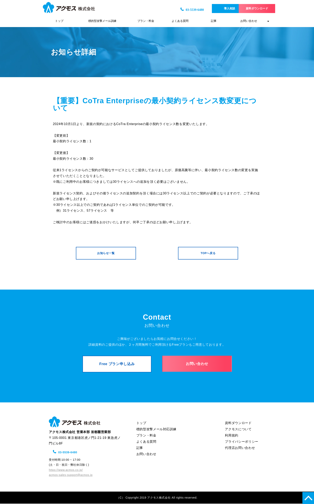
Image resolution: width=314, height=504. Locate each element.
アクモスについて (238, 429)
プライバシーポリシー (241, 441)
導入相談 (216, 8)
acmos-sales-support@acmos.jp (71, 475)
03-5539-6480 (179, 9)
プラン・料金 (145, 20)
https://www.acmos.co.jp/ (66, 470)
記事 (213, 20)
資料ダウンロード (252, 8)
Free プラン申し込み (117, 364)
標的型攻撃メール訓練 (102, 20)
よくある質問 (180, 20)
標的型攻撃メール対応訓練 (156, 429)
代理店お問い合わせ (240, 448)
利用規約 (231, 435)
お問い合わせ (248, 20)
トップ (59, 20)
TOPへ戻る (208, 253)
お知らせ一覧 (106, 253)
